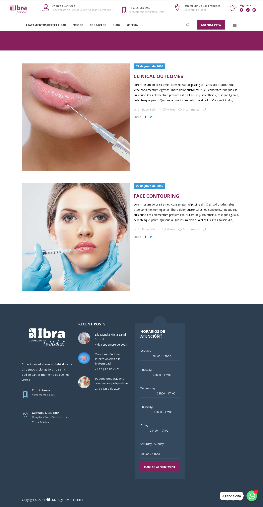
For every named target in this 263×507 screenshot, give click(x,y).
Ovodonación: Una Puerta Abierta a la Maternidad (107, 358)
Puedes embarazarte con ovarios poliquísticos (111, 381)
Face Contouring (156, 196)
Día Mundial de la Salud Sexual (110, 336)
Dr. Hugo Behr (146, 109)
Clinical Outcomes (158, 76)
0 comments (188, 109)
